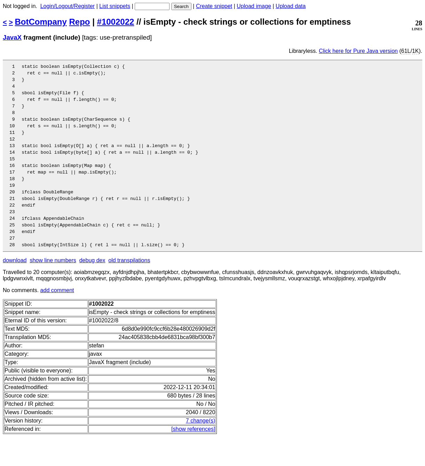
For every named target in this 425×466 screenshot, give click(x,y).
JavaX (12, 37)
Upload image (254, 6)
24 (14, 243)
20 (14, 212)
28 (14, 274)
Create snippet (214, 6)
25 (14, 251)
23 (14, 235)
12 (14, 151)
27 (14, 266)
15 (14, 174)
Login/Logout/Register (67, 6)
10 (14, 136)
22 (14, 228)
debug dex (92, 289)
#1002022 (115, 21)
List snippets (114, 6)
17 (14, 189)
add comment (57, 319)
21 (14, 220)
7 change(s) (200, 450)
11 (14, 143)
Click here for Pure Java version (358, 51)
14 (14, 166)
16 (14, 182)
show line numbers (53, 289)
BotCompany (41, 21)
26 (14, 258)
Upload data (291, 6)
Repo (79, 21)
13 (14, 159)
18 (14, 197)
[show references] (193, 458)
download (15, 289)
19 (14, 205)
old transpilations (129, 289)
